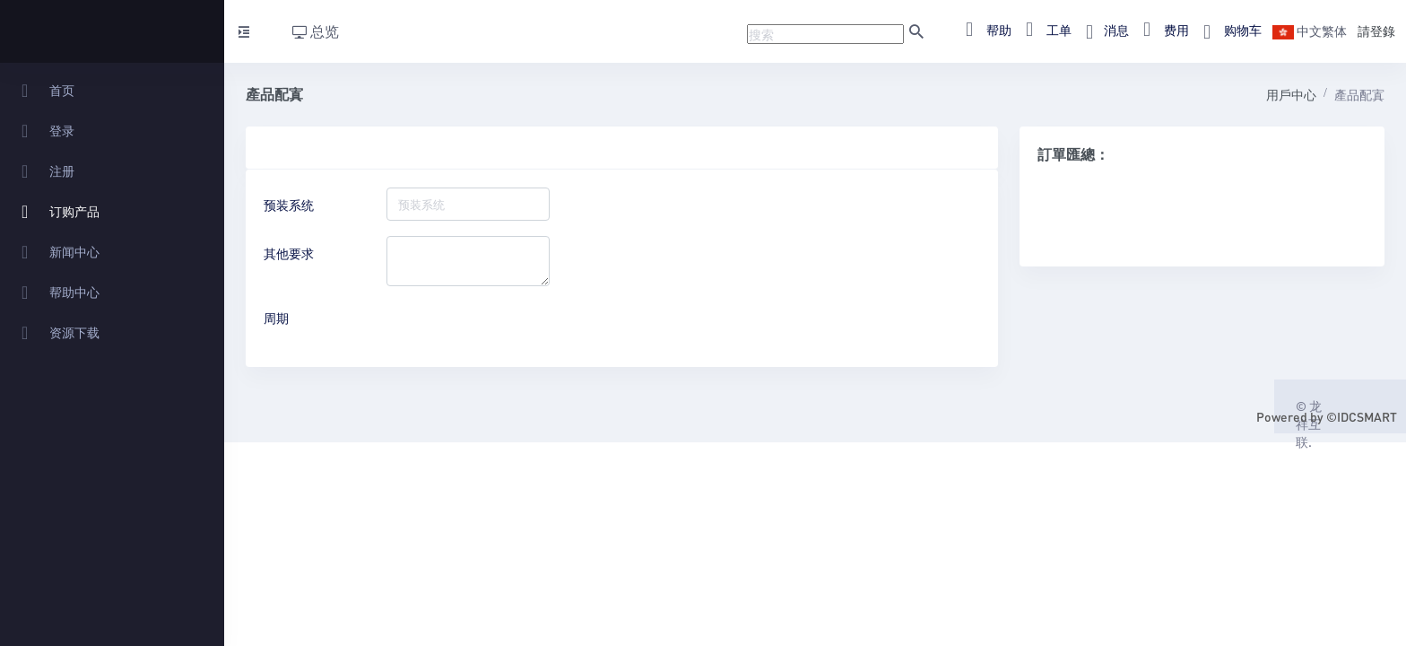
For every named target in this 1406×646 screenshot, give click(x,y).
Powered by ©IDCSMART (1326, 416)
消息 (1102, 30)
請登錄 (1376, 30)
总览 (315, 31)
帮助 (983, 30)
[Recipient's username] (825, 34)
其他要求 (289, 253)
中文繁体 (1309, 30)
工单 (1043, 30)
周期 (276, 318)
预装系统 (289, 204)
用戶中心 (1291, 94)
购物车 (1227, 30)
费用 (1161, 30)
